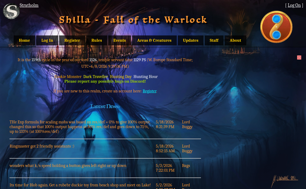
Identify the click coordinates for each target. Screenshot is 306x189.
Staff (214, 40)
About (235, 40)
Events (119, 40)
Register (72, 40)
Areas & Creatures (154, 40)
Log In (47, 40)
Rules (96, 40)
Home (24, 40)
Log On (294, 5)
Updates (191, 40)
